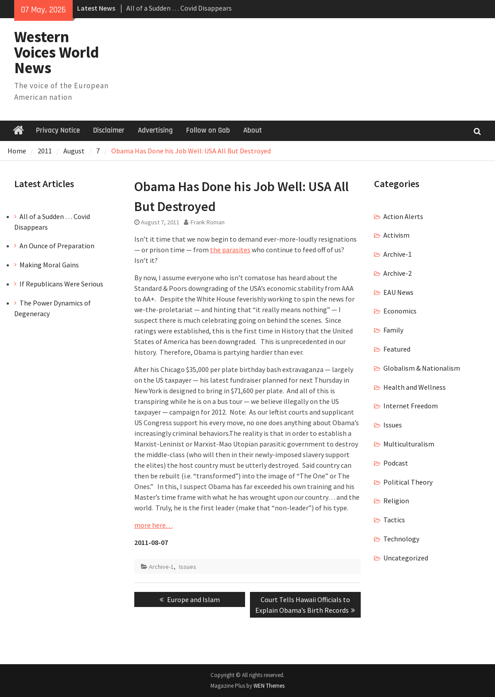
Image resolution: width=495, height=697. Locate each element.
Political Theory (408, 482)
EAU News (398, 292)
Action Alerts (403, 216)
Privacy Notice (58, 130)
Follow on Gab (208, 130)
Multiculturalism (408, 443)
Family (393, 329)
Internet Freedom (410, 405)
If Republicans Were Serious (61, 283)
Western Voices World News (56, 52)
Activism (396, 235)
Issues (187, 567)
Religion (396, 500)
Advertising (155, 130)
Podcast (395, 462)
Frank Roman (208, 222)
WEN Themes (269, 685)
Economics (400, 310)
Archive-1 (161, 567)
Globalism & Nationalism (421, 368)
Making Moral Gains (49, 264)
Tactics (394, 519)
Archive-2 (397, 273)
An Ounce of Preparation (56, 245)
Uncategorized (405, 557)
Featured (396, 349)
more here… (153, 525)
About (252, 130)
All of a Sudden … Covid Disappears (179, 8)
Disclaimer (109, 130)
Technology (401, 538)
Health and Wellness (414, 387)
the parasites (230, 249)
